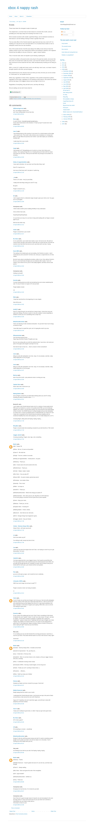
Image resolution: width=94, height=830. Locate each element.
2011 (63, 65)
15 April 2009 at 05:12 (18, 731)
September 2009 (67, 77)
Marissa (15, 375)
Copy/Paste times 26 (68, 101)
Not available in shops (68, 99)
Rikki (14, 297)
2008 (63, 121)
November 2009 (67, 73)
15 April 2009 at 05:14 (18, 743)
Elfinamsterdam (17, 335)
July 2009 (65, 82)
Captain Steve (16, 384)
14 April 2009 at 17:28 (18, 421)
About (16, 16)
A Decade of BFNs (18, 581)
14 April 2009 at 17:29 (18, 430)
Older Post (53, 811)
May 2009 (65, 86)
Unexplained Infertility (26, 98)
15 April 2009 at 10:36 (18, 804)
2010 (63, 67)
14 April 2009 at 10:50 (18, 157)
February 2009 (67, 116)
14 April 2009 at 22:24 (18, 676)
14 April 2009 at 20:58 (18, 627)
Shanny (15, 681)
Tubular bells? (66, 109)
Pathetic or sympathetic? (68, 55)
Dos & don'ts (65, 49)
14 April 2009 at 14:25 (18, 316)
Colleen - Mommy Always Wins (21, 526)
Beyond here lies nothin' (69, 105)
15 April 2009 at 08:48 (18, 782)
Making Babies (17, 393)
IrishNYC (15, 309)
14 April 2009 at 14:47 (18, 359)
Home (10, 16)
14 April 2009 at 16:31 (18, 399)
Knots (64, 103)
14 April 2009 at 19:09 (18, 576)
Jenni (14, 354)
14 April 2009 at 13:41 (18, 246)
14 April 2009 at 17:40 (18, 521)
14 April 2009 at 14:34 (18, 330)
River (14, 119)
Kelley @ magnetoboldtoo (20, 162)
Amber (15, 229)
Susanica (15, 613)
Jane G (15, 131)
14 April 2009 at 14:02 (18, 292)
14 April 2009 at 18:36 (18, 567)
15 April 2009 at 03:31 (18, 713)
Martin (15, 444)
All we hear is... (66, 90)
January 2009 (66, 119)
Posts (63, 32)
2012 (63, 63)
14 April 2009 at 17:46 (18, 542)
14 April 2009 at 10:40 (18, 143)
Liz (14, 535)
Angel (14, 148)
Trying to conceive (17, 98)
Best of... (22, 16)
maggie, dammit (17, 435)
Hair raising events (67, 92)
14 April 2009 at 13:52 (18, 266)
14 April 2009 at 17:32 (18, 439)
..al (14, 177)
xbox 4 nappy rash (23, 8)
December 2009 (67, 71)
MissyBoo (15, 426)
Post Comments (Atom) (21, 814)
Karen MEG (16, 251)
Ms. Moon (15, 238)
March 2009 (66, 114)
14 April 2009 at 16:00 (18, 388)
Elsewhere (29, 16)
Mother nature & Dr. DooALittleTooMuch (73, 112)
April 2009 (66, 88)
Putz (14, 572)
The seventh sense (66, 46)
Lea (14, 547)
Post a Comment (15, 808)
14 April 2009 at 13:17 (18, 233)
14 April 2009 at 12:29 (18, 191)
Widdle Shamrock (17, 690)
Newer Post (12, 811)
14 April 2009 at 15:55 (18, 379)
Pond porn (65, 107)
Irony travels (65, 43)
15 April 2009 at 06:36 (18, 752)
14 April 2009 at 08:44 (18, 114)
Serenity (15, 280)
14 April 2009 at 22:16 (18, 640)
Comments (64, 34)
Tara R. (15, 708)
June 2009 (66, 84)
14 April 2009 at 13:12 (18, 224)
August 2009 (66, 80)
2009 (63, 69)
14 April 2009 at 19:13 (18, 593)
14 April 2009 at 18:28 (18, 553)
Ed (14, 196)
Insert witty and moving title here (69, 52)
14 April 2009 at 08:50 (18, 126)
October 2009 (66, 75)
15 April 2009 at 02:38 (18, 703)
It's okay (65, 94)
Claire (14, 598)
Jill (14, 727)
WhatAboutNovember (19, 321)
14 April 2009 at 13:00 (18, 201)
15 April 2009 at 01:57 (18, 685)
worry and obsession (36, 98)
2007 (63, 123)
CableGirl (15, 558)
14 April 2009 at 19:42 (18, 608)
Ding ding (65, 96)
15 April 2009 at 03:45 (18, 722)
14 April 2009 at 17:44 (18, 530)
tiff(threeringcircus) (18, 108)
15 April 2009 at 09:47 (18, 791)
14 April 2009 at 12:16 (18, 172)
